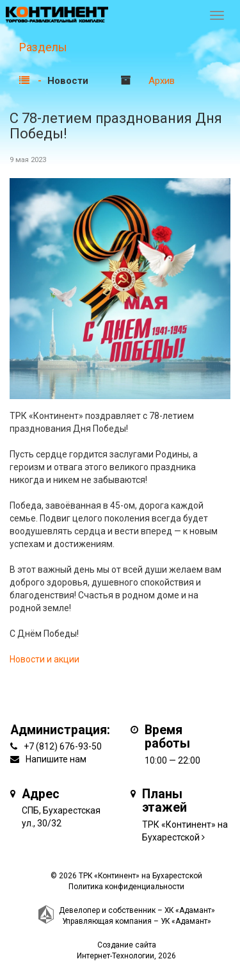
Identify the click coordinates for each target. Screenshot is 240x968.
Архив (161, 80)
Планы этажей (164, 801)
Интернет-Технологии (115, 955)
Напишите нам (56, 759)
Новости (67, 80)
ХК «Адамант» (189, 910)
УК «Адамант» (186, 921)
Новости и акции (44, 659)
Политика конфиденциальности (126, 886)
